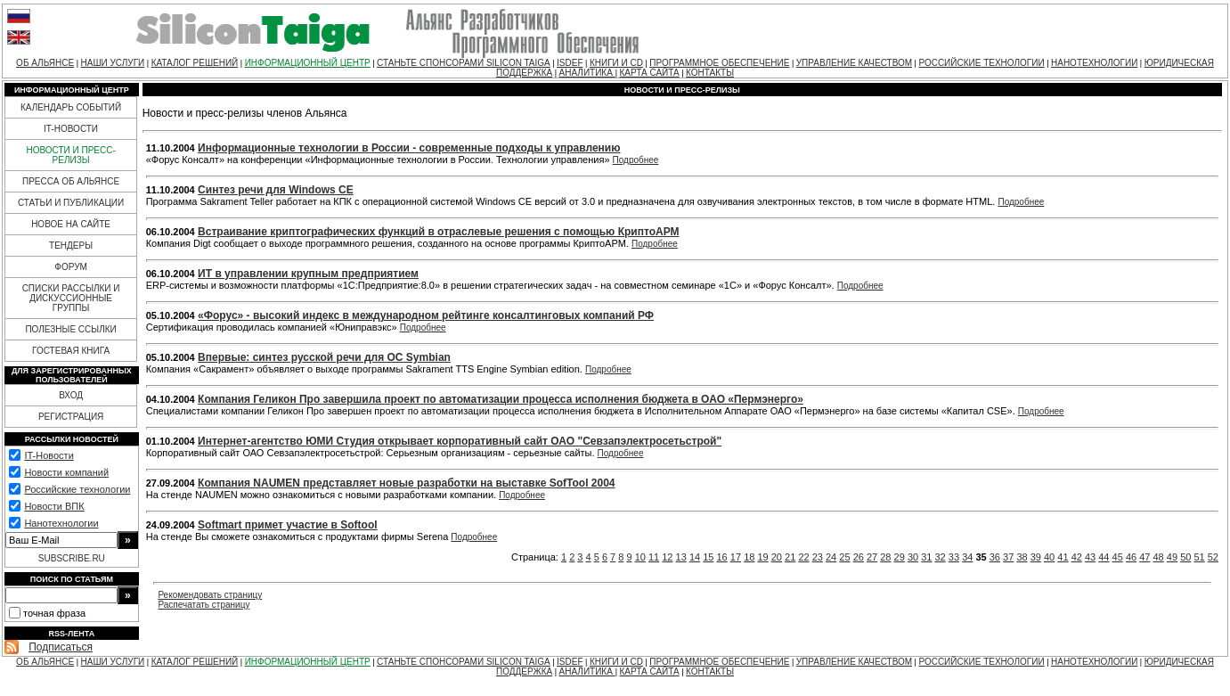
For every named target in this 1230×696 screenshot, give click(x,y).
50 (1185, 557)
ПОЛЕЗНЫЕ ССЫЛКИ (70, 329)
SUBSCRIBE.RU (71, 558)
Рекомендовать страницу (210, 595)
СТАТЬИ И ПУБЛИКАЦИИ (71, 203)
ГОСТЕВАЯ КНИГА (71, 351)
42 (1076, 557)
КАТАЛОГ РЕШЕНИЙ (195, 63)
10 (640, 557)
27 (872, 557)
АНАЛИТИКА (587, 73)
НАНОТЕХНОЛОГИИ (1094, 63)
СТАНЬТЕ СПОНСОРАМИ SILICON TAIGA (463, 63)
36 (995, 557)
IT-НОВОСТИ (71, 129)
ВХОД (71, 395)
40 (1049, 557)
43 (1090, 557)
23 (817, 557)
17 (735, 557)
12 (667, 557)
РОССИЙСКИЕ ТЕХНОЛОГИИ (981, 63)
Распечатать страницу (203, 605)
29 (899, 557)
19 (762, 557)
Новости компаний (66, 472)
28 (885, 557)
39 (1035, 557)
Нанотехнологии (61, 523)
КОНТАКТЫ (710, 73)
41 (1062, 557)
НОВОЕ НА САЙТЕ (70, 224)
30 (913, 557)
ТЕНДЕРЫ (71, 245)
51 (1198, 557)
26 (858, 557)
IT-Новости (48, 455)
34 (967, 557)
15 (708, 557)
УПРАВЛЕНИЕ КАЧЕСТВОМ (854, 63)
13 (681, 557)
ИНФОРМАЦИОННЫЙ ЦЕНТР (308, 63)
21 (790, 557)
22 (803, 557)
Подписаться (61, 647)
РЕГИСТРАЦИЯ (70, 417)
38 (1021, 557)
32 (940, 557)
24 (831, 557)
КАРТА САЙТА (650, 73)
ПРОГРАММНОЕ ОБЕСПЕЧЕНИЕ (719, 63)
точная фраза (54, 613)
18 (749, 557)
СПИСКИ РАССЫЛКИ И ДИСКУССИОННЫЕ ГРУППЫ (71, 298)
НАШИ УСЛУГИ (112, 63)
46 (1131, 557)
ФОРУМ (70, 267)
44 (1103, 557)
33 (954, 557)
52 (1213, 557)
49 (1172, 557)
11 (653, 557)
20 (776, 557)
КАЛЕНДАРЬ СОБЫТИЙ (70, 107)
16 (722, 557)
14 (694, 557)
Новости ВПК (54, 506)
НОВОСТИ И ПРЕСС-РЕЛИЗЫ (70, 155)
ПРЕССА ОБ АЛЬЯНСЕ (70, 181)
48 (1158, 557)
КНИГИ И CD (616, 63)
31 (926, 557)
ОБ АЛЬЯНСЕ (45, 63)
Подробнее (636, 160)
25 (844, 557)
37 (1008, 557)
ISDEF (569, 63)
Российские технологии (77, 489)
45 (1117, 557)
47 (1144, 557)
